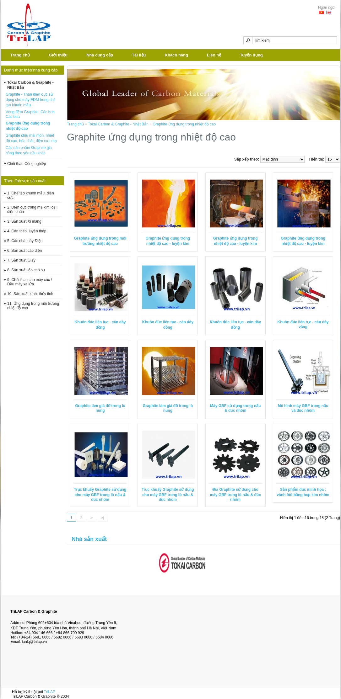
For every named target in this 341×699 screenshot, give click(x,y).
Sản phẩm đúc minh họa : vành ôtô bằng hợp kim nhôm (303, 492)
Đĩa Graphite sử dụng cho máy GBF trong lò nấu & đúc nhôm (235, 494)
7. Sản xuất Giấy (21, 260)
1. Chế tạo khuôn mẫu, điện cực (30, 195)
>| (102, 518)
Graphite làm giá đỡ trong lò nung (100, 408)
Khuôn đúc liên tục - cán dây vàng (303, 324)
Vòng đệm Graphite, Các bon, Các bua (31, 114)
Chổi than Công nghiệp (26, 164)
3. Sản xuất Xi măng (24, 221)
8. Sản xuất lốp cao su (26, 270)
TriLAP (49, 692)
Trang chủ (20, 55)
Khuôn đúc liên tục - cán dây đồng (100, 325)
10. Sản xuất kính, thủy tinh (30, 294)
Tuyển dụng (251, 55)
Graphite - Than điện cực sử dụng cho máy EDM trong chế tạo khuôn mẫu (31, 99)
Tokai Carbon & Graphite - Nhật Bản (30, 85)
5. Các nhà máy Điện (24, 241)
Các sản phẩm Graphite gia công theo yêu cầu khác (29, 150)
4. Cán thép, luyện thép (26, 231)
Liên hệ (214, 55)
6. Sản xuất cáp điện (24, 250)
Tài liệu (139, 55)
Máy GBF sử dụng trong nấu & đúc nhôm (235, 408)
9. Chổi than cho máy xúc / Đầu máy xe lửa (29, 282)
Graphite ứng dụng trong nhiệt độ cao (28, 126)
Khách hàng (176, 55)
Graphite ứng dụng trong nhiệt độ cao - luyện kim (168, 241)
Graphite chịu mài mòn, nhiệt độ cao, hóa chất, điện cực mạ (31, 138)
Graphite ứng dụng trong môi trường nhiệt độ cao (100, 241)
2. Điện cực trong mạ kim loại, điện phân (32, 209)
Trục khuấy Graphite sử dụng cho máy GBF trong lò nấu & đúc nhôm (100, 494)
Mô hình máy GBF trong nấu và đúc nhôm (303, 408)
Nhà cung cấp (99, 55)
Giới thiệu (58, 55)
